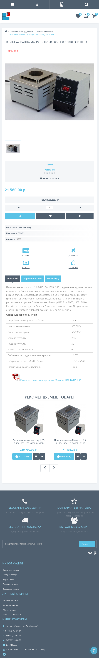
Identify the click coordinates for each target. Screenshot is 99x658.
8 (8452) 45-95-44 (12, 635)
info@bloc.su (10, 645)
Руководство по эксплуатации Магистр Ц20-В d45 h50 (50, 380)
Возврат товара (10, 574)
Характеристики (33, 278)
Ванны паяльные (45, 31)
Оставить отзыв (49, 178)
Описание (12, 278)
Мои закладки (9, 609)
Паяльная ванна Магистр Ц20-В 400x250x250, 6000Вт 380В (28, 442)
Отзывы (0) (53, 278)
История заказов (10, 605)
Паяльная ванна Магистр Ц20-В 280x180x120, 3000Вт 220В (70, 442)
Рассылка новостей (12, 614)
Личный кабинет (11, 600)
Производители (10, 584)
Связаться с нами (11, 570)
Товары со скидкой (11, 588)
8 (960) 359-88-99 (12, 640)
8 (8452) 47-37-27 (12, 630)
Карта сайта (8, 579)
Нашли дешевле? (49, 199)
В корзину (22, 456)
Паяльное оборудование (22, 31)
